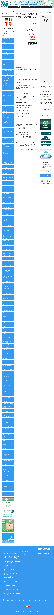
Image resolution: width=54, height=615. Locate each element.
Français (31, 611)
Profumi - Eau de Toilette (7, 350)
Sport (4, 181)
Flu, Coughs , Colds (7, 274)
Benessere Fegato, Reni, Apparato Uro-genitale (8, 237)
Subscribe (46, 175)
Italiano (36, 611)
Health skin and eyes (8, 184)
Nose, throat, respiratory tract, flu (8, 45)
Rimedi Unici (6, 223)
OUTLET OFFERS (7, 38)
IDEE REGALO (6, 492)
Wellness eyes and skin (7, 96)
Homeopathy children (6, 219)
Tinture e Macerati (7, 225)
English (20, 611)
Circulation (5, 286)
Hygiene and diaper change (7, 444)
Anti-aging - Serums (7, 310)
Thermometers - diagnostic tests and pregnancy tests (8, 415)
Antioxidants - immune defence (7, 145)
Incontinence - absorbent (6, 423)
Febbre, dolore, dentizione (6, 455)
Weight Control (6, 68)
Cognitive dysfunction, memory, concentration (8, 82)
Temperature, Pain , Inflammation (7, 270)
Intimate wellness (7, 295)
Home (11, 6)
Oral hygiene (6, 391)
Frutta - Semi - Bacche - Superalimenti (6, 477)
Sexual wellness (6, 111)
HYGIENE (5, 371)
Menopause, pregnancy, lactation (8, 176)
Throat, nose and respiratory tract (7, 125)
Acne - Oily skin (6, 312)
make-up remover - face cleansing (7, 307)
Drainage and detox (7, 70)
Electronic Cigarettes (8, 109)
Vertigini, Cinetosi (7, 244)
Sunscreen (5, 458)
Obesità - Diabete (7, 255)
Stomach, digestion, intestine (7, 51)
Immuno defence (7, 204)
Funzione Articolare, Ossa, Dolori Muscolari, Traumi (8, 248)
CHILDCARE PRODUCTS (6, 435)
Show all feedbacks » (45, 82)
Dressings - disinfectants (6, 419)
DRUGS (4, 267)
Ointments (5, 214)
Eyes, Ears (5, 291)
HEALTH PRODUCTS (8, 403)
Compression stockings (6, 429)
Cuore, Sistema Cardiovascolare (7, 252)
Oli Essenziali (6, 191)
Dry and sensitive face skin (7, 319)
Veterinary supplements (6, 487)
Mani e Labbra (6, 344)
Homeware (6, 117)
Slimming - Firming (7, 331)
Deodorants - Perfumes (6, 386)
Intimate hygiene (7, 389)
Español (25, 611)
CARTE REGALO (7, 495)
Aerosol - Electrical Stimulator (7, 410)
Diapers (5, 464)
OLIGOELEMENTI (7, 261)
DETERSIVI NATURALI (6, 400)
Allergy (4, 48)
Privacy (23, 555)
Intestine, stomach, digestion (7, 132)
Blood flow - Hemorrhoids (6, 73)
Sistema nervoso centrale (7, 258)
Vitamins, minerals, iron (7, 135)
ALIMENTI (5, 469)
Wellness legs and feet (7, 99)
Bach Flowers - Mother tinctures (7, 264)
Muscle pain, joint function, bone (7, 86)
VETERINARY (6, 480)
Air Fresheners (6, 397)
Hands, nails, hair (7, 186)
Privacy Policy (25, 557)
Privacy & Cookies (46, 6)
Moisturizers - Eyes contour (7, 315)
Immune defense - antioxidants (7, 55)
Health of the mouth (8, 89)
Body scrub (6, 347)
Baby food (5, 440)
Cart (17, 6)
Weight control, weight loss (6, 153)
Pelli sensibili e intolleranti (6, 323)
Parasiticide (6, 490)
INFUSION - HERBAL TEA (6, 472)
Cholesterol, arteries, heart (8, 149)
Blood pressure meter (6, 406)
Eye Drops (5, 216)
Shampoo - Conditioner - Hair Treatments (7, 382)
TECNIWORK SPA (25, 146)
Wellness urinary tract (7, 61)
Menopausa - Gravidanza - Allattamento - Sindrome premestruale (6, 230)
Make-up (5, 360)
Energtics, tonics (7, 138)
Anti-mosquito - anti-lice (8, 103)
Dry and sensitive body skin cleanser (7, 377)
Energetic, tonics (7, 58)
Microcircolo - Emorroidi (6, 241)
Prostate (5, 173)
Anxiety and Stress (7, 212)
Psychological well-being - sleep (7, 77)
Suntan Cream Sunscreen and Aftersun (6, 355)
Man (4, 363)
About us (36, 6)
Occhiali (5, 106)
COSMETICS (19, 11)
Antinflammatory (7, 207)
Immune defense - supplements (7, 447)
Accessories (6, 438)
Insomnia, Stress (7, 293)
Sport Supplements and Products (7, 114)
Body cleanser (6, 374)
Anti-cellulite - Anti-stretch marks (7, 334)
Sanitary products (7, 426)
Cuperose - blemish (7, 326)
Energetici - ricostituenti (6, 298)
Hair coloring (6, 358)
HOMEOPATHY (6, 193)
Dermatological (6, 288)
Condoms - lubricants (8, 432)
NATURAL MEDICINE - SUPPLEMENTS (7, 121)
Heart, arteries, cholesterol (6, 65)
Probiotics (5, 179)
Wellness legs (6, 189)
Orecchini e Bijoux (7, 369)
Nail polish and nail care (28, 11)
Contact (29, 6)
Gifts (4, 466)
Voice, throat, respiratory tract (7, 197)
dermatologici (6, 301)
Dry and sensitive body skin (7, 341)
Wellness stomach (7, 202)
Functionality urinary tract (8, 141)
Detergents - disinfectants (6, 483)
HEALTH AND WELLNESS (6, 41)
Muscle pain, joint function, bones (7, 170)
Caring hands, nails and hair (7, 92)
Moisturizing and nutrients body (7, 338)
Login (23, 6)
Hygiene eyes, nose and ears (7, 394)
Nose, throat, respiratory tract (7, 451)
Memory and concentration (6, 166)
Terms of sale (25, 551)
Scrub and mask (7, 328)
